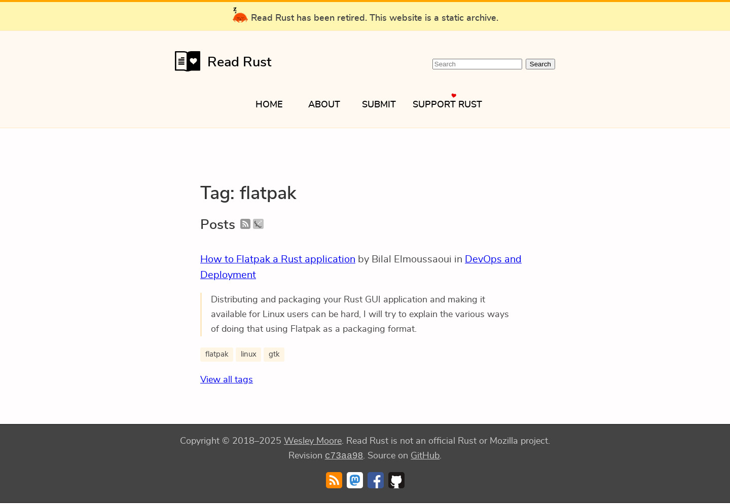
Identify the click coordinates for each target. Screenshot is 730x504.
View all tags (226, 379)
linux (249, 354)
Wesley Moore (313, 441)
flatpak (217, 354)
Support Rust (447, 104)
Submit (379, 104)
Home (269, 104)
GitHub (425, 456)
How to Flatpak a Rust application (277, 259)
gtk (274, 354)
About (324, 104)
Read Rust (223, 61)
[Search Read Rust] (477, 64)
